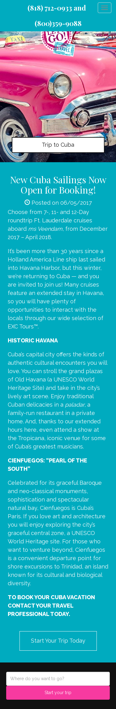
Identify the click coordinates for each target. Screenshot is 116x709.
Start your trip (58, 692)
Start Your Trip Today (58, 640)
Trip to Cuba (58, 144)
